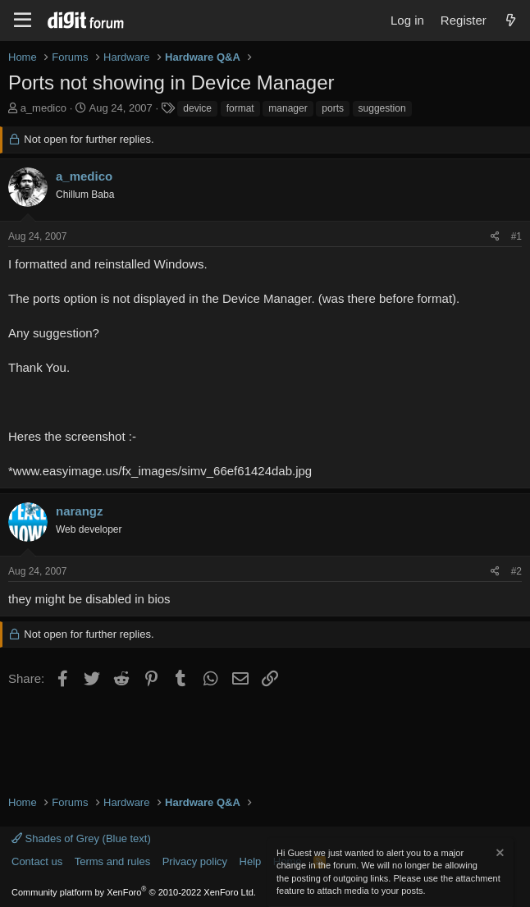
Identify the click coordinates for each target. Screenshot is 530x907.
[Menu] (22, 20)
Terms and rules (112, 861)
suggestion (382, 108)
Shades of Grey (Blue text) (81, 838)
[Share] (495, 236)
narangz (79, 511)
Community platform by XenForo (133, 892)
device (197, 108)
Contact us (36, 861)
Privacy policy (194, 861)
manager (287, 108)
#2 (516, 571)
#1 (516, 236)
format (240, 108)
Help (251, 861)
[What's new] (511, 20)
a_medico (43, 108)
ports (333, 108)
